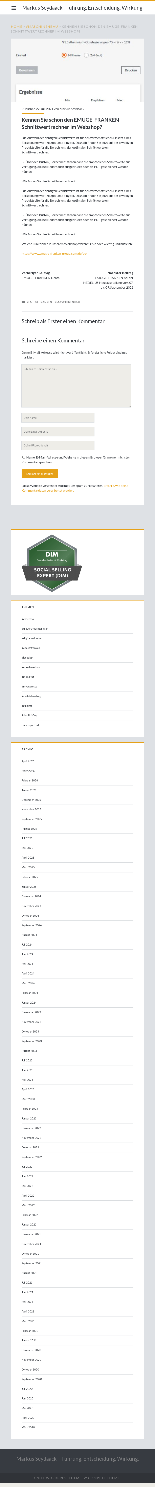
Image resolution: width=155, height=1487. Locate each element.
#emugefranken (40, 306)
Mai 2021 (28, 1306)
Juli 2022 (27, 1170)
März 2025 (28, 871)
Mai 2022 (28, 1190)
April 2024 (28, 977)
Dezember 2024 (31, 900)
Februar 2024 (30, 997)
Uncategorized (30, 729)
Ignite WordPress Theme (57, 1482)
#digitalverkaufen (32, 642)
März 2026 (28, 775)
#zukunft (27, 710)
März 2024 (28, 987)
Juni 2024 (28, 958)
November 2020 (32, 1363)
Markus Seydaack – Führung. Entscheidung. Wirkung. (77, 1463)
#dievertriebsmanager (35, 632)
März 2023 (28, 1103)
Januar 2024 (29, 1006)
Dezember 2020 (31, 1354)
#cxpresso (28, 623)
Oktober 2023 (30, 1035)
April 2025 (28, 861)
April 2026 (28, 765)
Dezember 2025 (31, 804)
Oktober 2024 (30, 919)
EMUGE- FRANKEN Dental (41, 282)
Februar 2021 (30, 1335)
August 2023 (29, 1055)
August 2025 (29, 832)
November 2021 (32, 1248)
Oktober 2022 (30, 1151)
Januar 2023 (29, 1122)
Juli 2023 (27, 1064)
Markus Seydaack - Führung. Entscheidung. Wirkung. (82, 7)
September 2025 (32, 823)
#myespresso (30, 690)
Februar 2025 (30, 881)
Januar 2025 (29, 891)
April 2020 (28, 1422)
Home (17, 26)
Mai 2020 (28, 1412)
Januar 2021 (29, 1344)
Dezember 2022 (31, 1132)
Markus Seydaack (72, 108)
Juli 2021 (27, 1286)
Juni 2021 (28, 1296)
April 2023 (28, 1093)
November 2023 (32, 1026)
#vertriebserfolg (31, 700)
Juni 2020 (28, 1402)
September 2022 (32, 1161)
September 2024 (32, 929)
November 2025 (32, 813)
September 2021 (32, 1267)
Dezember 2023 (31, 1016)
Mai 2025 (28, 852)
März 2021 (28, 1325)
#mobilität (28, 681)
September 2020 (32, 1383)
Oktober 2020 (30, 1373)
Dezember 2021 (31, 1238)
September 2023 (32, 1045)
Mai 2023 (28, 1084)
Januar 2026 (29, 794)
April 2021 (28, 1315)
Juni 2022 (28, 1180)
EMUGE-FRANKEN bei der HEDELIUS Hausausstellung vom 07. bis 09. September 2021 (108, 286)
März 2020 (28, 1431)
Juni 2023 (28, 1074)
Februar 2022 (30, 1219)
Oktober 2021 (30, 1257)
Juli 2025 (27, 842)
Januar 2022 (29, 1228)
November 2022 (32, 1142)
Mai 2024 (28, 968)
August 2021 (29, 1277)
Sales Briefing (30, 719)
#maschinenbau (43, 26)
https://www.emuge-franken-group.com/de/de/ (55, 257)
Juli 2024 (27, 948)
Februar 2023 (30, 1112)
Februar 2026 (30, 784)
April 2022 (28, 1199)
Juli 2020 (27, 1393)
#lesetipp (27, 661)
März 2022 (28, 1209)
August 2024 (29, 939)
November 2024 (32, 910)
